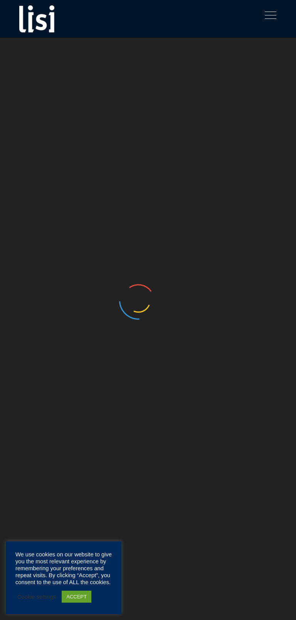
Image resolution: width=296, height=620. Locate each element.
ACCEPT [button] (76, 597)
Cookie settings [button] (36, 597)
